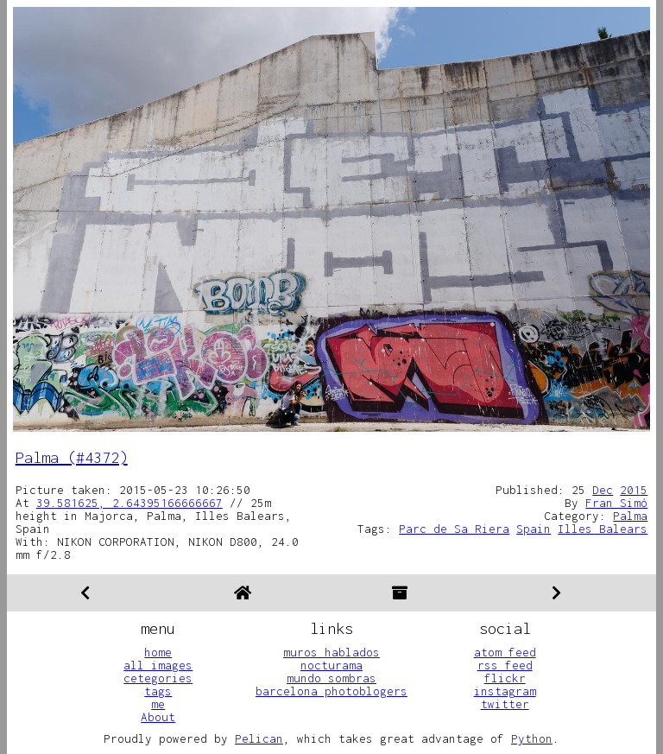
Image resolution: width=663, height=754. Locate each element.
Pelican (259, 738)
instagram (505, 691)
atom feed (505, 652)
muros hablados (331, 652)
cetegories (158, 678)
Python (531, 738)
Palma (630, 516)
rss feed (505, 665)
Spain (533, 528)
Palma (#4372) (72, 457)
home (158, 652)
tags (158, 691)
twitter (505, 704)
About (158, 717)
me (158, 704)
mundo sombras (331, 678)
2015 (633, 490)
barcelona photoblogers (331, 691)
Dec (602, 490)
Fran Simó (616, 503)
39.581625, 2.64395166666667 (129, 503)
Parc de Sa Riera (454, 528)
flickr (505, 678)
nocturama (331, 665)
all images (158, 665)
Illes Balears (602, 528)
